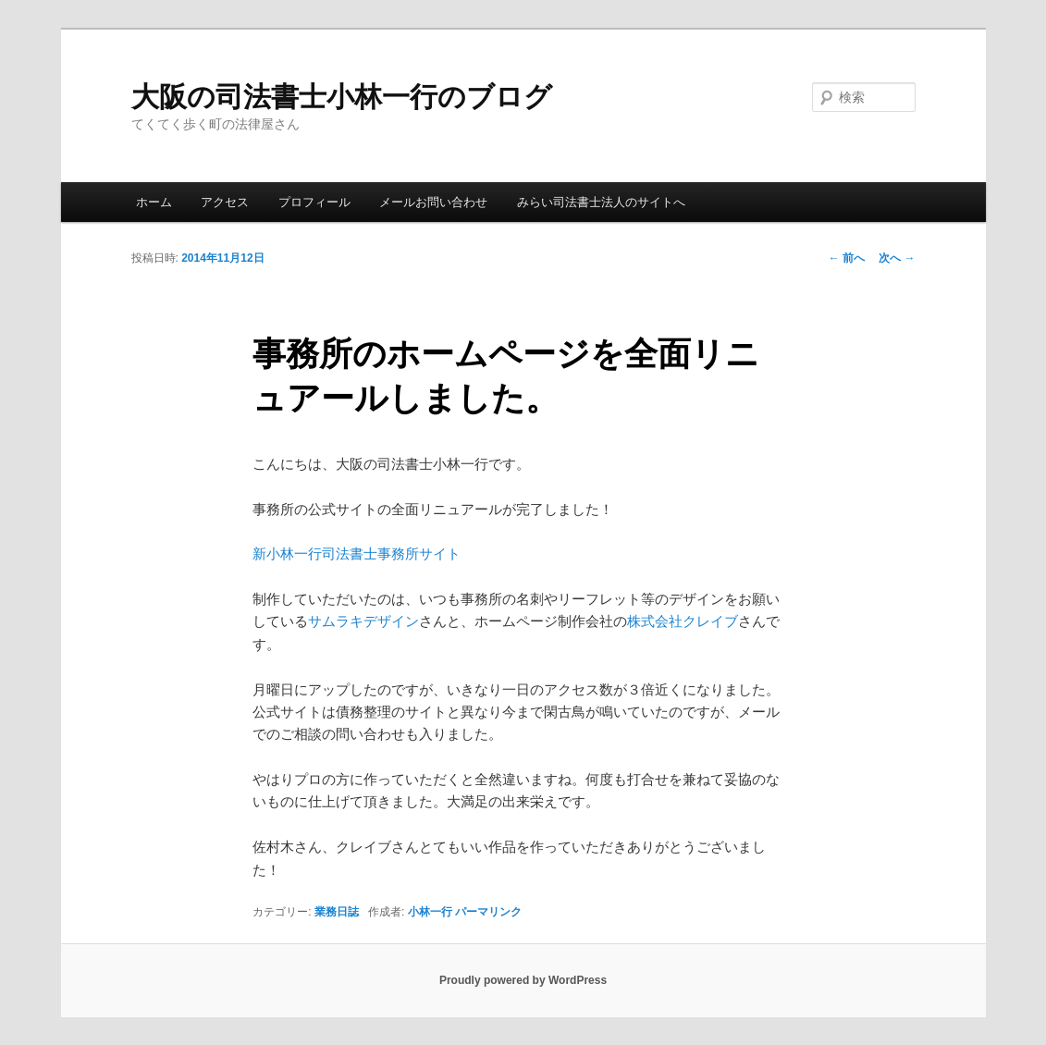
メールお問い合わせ (433, 202)
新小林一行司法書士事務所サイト (356, 553)
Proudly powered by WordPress (523, 980)
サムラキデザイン (363, 621)
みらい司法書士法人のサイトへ (601, 202)
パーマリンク (488, 911)
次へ (897, 258)
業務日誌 (336, 911)
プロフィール (314, 202)
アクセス (225, 202)
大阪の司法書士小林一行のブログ (341, 96)
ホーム (154, 202)
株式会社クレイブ (682, 621)
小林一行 (430, 911)
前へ (847, 258)
